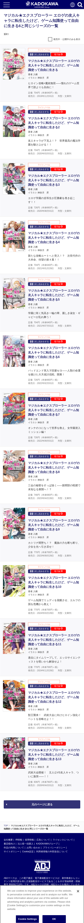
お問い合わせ (33, 847)
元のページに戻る (42, 804)
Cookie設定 (27, 851)
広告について (43, 839)
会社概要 (8, 839)
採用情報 (29, 839)
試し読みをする (39, 54)
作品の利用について (14, 847)
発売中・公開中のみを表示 (66, 39)
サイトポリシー (11, 851)
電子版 (58, 54)
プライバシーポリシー (54, 847)
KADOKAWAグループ (47, 843)
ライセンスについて (63, 839)
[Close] (78, 898)
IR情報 (18, 839)
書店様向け (9, 843)
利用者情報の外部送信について (52, 851)
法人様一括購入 (25, 843)
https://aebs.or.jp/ (12, 890)
